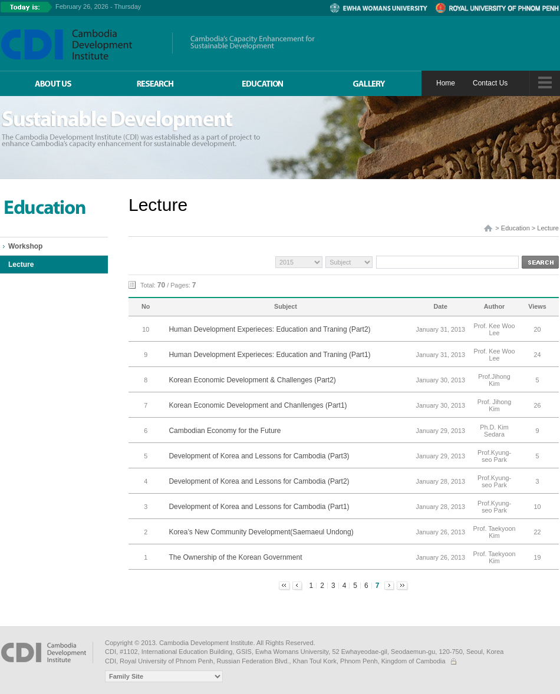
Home (445, 83)
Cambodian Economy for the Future (225, 431)
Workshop (25, 246)
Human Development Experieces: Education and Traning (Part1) (269, 355)
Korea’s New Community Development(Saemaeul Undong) (261, 532)
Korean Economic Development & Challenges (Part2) (252, 380)
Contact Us (490, 83)
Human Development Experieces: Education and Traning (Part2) (269, 329)
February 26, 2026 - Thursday (98, 6)
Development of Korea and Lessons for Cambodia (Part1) (259, 507)
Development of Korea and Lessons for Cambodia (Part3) (259, 456)
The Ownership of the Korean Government (235, 557)
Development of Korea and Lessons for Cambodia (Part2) (259, 481)
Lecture (21, 264)
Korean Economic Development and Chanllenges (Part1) (258, 405)
